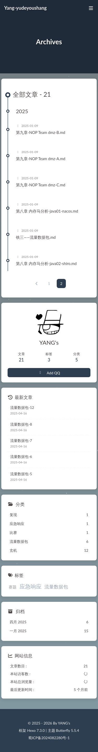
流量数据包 (56, 586)
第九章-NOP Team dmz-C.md (40, 184)
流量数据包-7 (21, 440)
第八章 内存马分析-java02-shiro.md (46, 263)
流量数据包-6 (21, 456)
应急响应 (31, 586)
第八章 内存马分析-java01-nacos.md (47, 211)
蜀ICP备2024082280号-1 (49, 737)
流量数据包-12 (22, 407)
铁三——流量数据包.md (36, 237)
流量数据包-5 (21, 474)
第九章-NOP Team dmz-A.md (40, 158)
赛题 (12, 587)
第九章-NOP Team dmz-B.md (40, 132)
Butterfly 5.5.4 (67, 730)
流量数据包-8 (21, 424)
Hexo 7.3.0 (36, 730)
